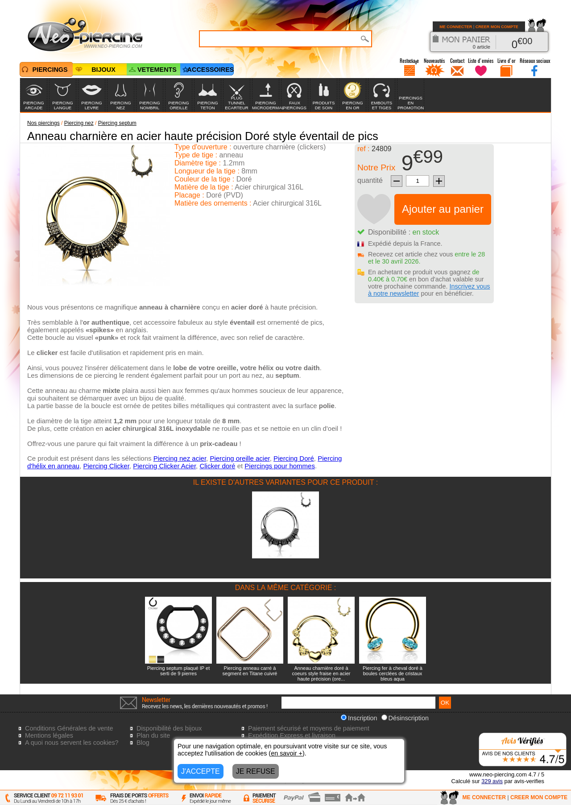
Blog (143, 742)
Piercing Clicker (106, 466)
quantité (370, 180)
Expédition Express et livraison (291, 735)
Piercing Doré (293, 458)
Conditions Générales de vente (69, 728)
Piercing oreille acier (239, 458)
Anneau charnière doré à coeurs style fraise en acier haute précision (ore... (321, 673)
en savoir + (286, 753)
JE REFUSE (255, 771)
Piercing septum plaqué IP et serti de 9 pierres (178, 670)
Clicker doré (217, 466)
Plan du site (153, 735)
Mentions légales (49, 735)
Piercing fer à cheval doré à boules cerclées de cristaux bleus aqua (392, 673)
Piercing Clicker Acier (164, 466)
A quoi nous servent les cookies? (72, 742)
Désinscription (405, 718)
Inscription (359, 718)
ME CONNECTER (455, 27)
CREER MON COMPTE (497, 27)
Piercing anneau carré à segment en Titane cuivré (250, 670)
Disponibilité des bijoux (169, 728)
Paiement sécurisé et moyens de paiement (308, 728)
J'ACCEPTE (200, 771)
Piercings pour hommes (279, 466)
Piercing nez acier (179, 458)
